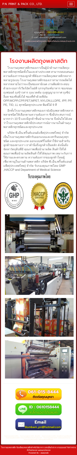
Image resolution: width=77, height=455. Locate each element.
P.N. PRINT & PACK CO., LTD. (22, 4)
